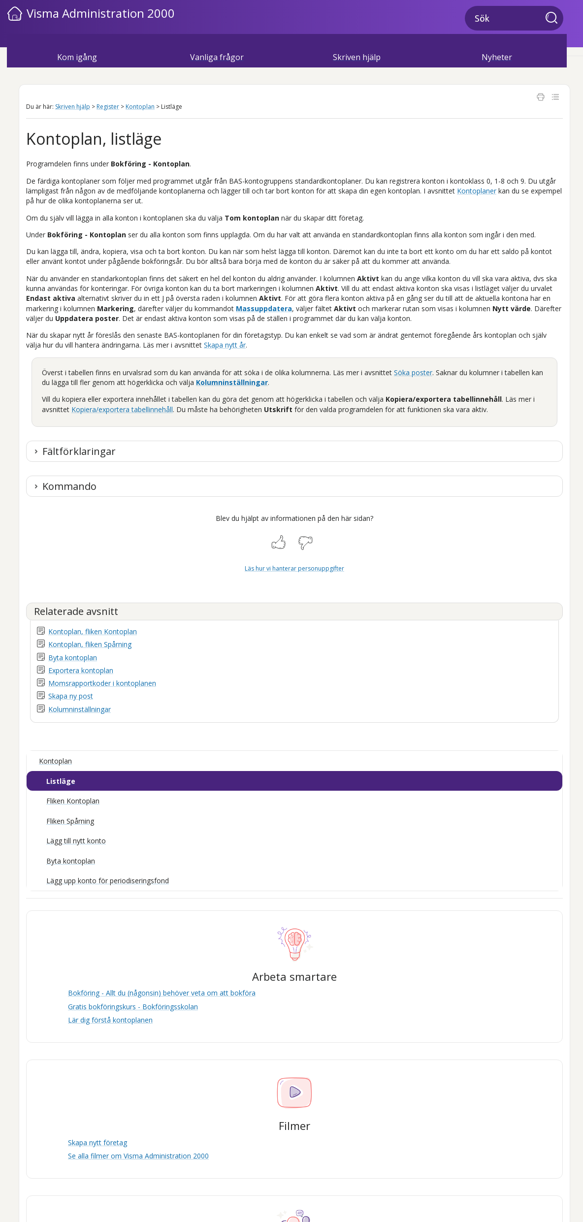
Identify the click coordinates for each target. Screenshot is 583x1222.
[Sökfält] (514, 18)
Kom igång (77, 57)
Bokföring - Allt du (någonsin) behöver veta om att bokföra (162, 992)
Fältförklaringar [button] (79, 451)
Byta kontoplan (72, 657)
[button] (554, 19)
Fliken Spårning (70, 821)
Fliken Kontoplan (72, 800)
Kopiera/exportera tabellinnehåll (122, 409)
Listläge (60, 781)
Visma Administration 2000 (101, 13)
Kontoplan (140, 106)
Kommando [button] (69, 486)
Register (108, 106)
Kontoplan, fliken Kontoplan (92, 631)
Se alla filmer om (138, 1155)
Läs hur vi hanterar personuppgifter (294, 568)
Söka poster (413, 372)
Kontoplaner (476, 190)
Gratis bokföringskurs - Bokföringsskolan (133, 1006)
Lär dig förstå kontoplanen (110, 1020)
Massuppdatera (264, 308)
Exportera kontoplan (80, 670)
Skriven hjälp (357, 57)
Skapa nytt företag (97, 1142)
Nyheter (497, 57)
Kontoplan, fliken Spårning (89, 644)
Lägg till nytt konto (76, 840)
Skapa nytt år (225, 345)
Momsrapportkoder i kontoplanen (102, 683)
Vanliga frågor (217, 57)
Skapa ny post (70, 696)
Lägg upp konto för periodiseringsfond (107, 880)
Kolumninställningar (232, 382)
